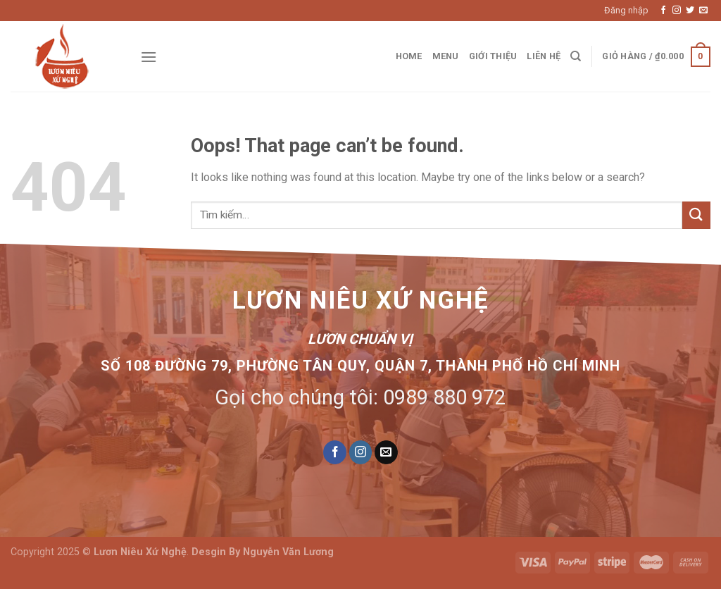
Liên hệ (543, 56)
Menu (445, 56)
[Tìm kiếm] (575, 56)
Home (409, 56)
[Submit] (696, 215)
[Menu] (148, 56)
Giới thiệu (493, 56)
